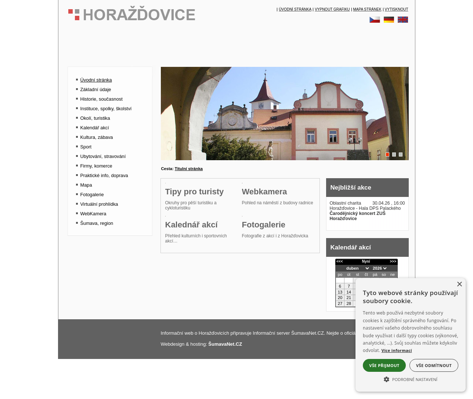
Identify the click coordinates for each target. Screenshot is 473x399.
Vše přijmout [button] (384, 365)
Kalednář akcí (191, 312)
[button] (410, 378)
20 (340, 297)
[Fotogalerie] (278, 302)
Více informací (397, 350)
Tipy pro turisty (194, 235)
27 (340, 303)
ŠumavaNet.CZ (225, 377)
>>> (393, 261)
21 (349, 297)
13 (340, 292)
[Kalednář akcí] (202, 302)
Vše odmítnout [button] (434, 365)
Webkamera (264, 235)
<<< (339, 261)
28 (349, 303)
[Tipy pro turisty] (202, 225)
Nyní (366, 261)
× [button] (459, 284)
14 (349, 292)
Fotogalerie (264, 312)
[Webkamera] (278, 225)
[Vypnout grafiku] (332, 9)
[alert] (410, 335)
